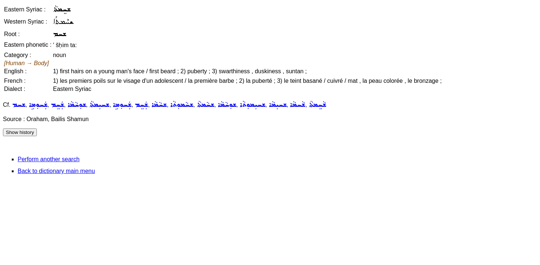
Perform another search (49, 159)
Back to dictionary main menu (56, 171)
